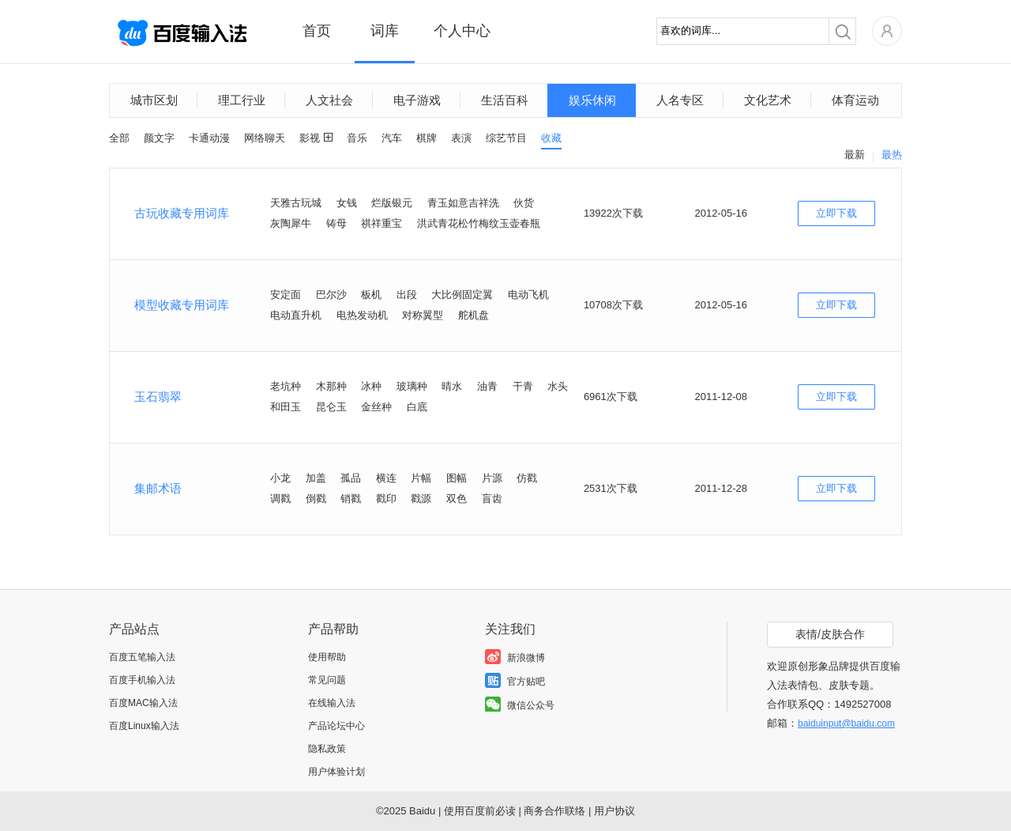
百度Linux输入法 (144, 725)
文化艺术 (767, 100)
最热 (891, 155)
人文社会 (329, 100)
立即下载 (836, 213)
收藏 (551, 138)
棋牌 (426, 138)
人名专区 (680, 100)
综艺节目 (506, 138)
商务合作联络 (554, 811)
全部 (119, 138)
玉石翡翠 (158, 396)
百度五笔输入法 (142, 657)
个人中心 (462, 31)
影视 (309, 138)
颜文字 (159, 138)
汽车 (391, 138)
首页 (317, 31)
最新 (854, 155)
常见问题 (327, 680)
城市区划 (154, 100)
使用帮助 (327, 657)
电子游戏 (417, 100)
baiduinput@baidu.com (846, 723)
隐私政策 (327, 748)
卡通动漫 (209, 138)
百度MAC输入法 (143, 702)
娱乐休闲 (592, 100)
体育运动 (855, 100)
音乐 (357, 138)
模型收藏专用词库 (181, 305)
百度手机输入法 (142, 680)
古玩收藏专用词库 (181, 213)
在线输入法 (331, 702)
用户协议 (614, 811)
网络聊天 (264, 138)
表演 (461, 138)
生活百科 (504, 100)
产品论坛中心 (336, 725)
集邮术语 (158, 488)
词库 (384, 31)
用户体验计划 (336, 771)
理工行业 (241, 100)
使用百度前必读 (480, 811)
